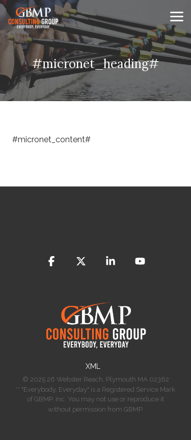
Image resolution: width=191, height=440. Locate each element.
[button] (176, 16)
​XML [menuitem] (93, 366)
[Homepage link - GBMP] (96, 350)
